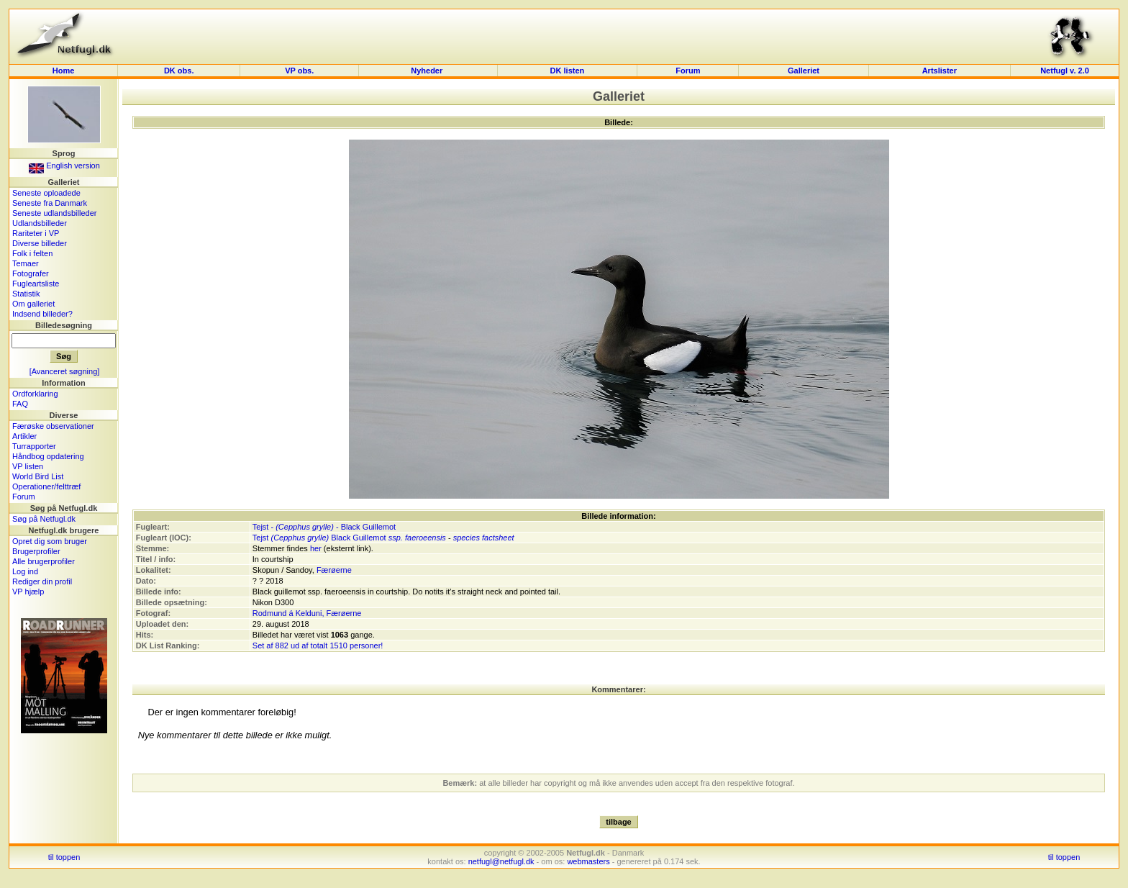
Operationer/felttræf (46, 486)
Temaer (25, 263)
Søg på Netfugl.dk (44, 519)
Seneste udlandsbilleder (54, 213)
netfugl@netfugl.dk (501, 861)
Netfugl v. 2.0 (1064, 70)
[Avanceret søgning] (64, 371)
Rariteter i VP (35, 233)
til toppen (64, 857)
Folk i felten (32, 253)
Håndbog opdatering (48, 456)
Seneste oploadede (46, 193)
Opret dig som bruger (49, 541)
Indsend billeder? (42, 313)
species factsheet (483, 537)
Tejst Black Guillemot (319, 537)
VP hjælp (28, 591)
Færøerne (334, 570)
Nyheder (428, 70)
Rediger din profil (42, 581)
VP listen (27, 466)
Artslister (939, 70)
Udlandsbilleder (39, 223)
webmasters (588, 861)
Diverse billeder (39, 243)
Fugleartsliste (35, 283)
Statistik (26, 293)
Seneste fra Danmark (49, 203)
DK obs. (179, 70)
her (316, 548)
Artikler (24, 436)
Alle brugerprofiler (43, 561)
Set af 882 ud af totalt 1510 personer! (318, 645)
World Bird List (37, 476)
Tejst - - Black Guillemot (324, 526)
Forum (688, 70)
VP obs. (299, 70)
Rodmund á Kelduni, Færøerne (307, 613)
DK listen (567, 70)
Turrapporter (34, 446)
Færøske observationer (53, 426)
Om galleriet (33, 303)
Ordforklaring (35, 393)
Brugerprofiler (36, 551)
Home (64, 70)
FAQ (20, 403)
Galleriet (803, 70)
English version (64, 165)
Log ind (25, 571)
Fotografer (30, 273)
